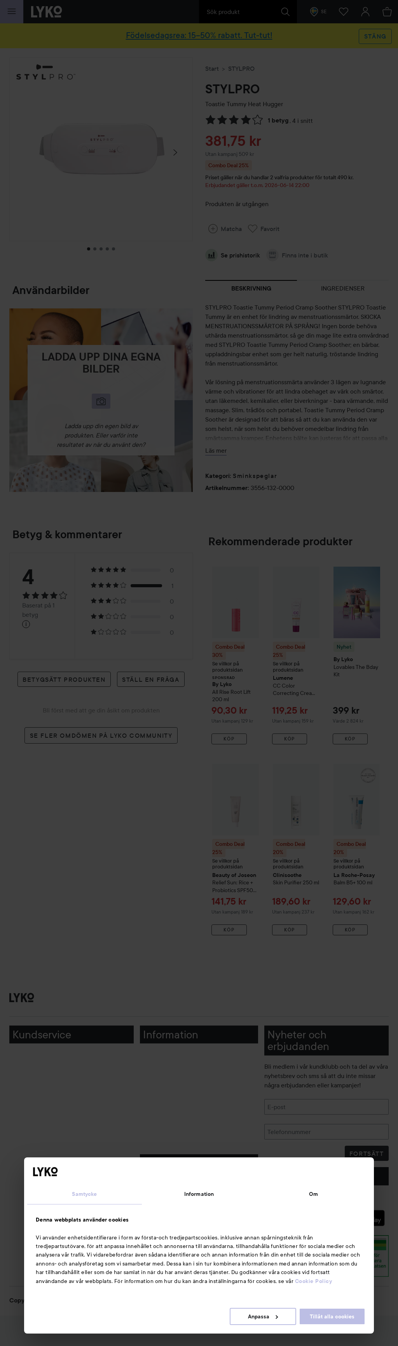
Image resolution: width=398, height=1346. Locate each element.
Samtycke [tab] (84, 1194)
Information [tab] (199, 1194)
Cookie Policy (313, 1281)
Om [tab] (313, 1194)
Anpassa (263, 1316)
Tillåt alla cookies (332, 1316)
